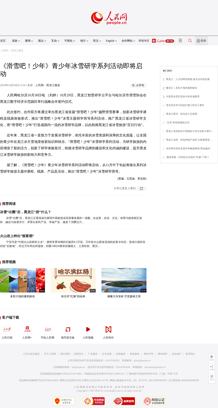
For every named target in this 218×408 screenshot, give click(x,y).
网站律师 (162, 354)
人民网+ (27, 331)
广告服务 (93, 354)
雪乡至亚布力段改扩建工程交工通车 (185, 105)
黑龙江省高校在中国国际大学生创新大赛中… (190, 131)
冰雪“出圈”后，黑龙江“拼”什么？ (25, 212)
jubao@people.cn (142, 360)
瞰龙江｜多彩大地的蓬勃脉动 (181, 88)
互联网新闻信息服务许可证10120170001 (61, 373)
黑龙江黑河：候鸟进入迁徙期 (181, 114)
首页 (3, 40)
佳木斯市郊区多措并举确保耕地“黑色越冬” (188, 148)
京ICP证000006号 (158, 380)
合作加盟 (107, 354)
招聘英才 (79, 354)
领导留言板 (68, 331)
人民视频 (88, 331)
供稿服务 (121, 354)
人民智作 (108, 331)
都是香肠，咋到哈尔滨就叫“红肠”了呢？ (188, 157)
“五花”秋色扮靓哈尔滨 (178, 122)
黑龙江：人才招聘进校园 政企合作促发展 (188, 79)
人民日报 (7, 331)
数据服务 (134, 354)
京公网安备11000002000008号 (183, 380)
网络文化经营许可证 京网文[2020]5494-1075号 (84, 380)
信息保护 (176, 354)
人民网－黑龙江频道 (47, 85)
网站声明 (148, 354)
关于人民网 (50, 354)
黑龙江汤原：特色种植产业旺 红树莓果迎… (189, 140)
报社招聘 (65, 354)
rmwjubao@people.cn (154, 367)
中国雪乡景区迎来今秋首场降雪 (182, 96)
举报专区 (143, 40)
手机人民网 (47, 331)
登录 (203, 40)
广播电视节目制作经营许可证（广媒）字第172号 (152, 373)
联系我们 (190, 354)
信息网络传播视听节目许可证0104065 (38, 380)
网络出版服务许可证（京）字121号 (128, 380)
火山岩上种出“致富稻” (17, 236)
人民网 (4, 50)
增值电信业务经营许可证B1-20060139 (104, 373)
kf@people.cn (78, 367)
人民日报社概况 (31, 354)
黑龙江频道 (17, 50)
